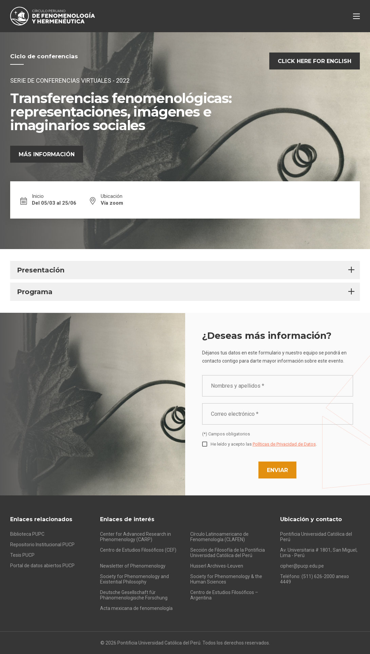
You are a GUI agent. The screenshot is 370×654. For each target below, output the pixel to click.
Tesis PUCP (22, 555)
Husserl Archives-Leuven (216, 566)
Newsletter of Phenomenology (132, 566)
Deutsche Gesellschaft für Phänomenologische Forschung (134, 595)
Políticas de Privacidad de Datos (284, 444)
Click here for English (314, 61)
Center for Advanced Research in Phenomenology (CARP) (135, 536)
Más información (47, 154)
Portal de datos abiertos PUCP (42, 565)
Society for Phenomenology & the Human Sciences (226, 579)
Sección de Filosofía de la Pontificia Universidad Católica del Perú (227, 552)
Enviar (277, 470)
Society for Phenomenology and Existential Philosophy (134, 579)
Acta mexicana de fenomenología (136, 608)
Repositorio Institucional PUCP (42, 544)
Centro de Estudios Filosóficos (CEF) (138, 550)
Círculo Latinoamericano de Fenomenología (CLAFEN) (219, 536)
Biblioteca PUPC (27, 534)
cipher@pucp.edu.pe (302, 566)
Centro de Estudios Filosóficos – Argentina (224, 595)
